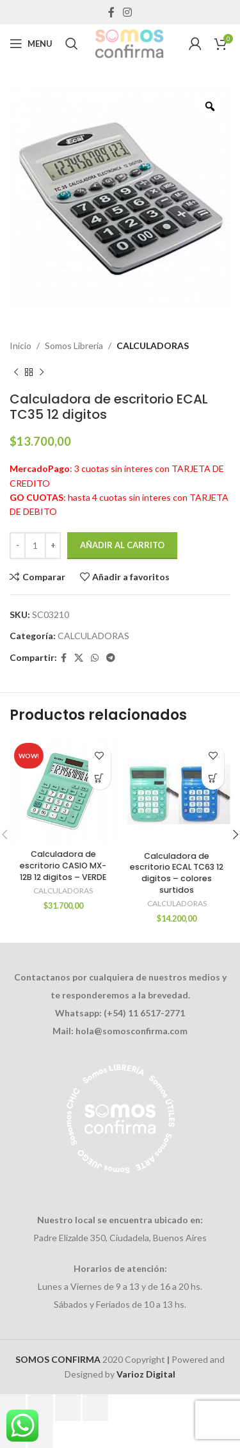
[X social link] (78, 658)
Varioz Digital (145, 1374)
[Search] (71, 43)
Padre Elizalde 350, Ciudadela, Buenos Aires (120, 1237)
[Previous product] (16, 372)
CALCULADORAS (152, 345)
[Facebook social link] (111, 12)
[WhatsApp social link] (94, 658)
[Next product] (41, 372)
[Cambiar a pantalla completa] (40, 1407)
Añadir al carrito (122, 545)
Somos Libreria (74, 345)
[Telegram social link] (110, 658)
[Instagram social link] (127, 12)
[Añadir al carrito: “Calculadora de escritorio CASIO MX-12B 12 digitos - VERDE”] (99, 778)
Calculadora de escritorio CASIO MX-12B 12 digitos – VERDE (63, 865)
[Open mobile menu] (31, 43)
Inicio (20, 345)
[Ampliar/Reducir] (13, 1407)
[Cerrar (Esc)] (95, 1407)
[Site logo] (129, 42)
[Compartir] (68, 1407)
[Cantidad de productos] (35, 545)
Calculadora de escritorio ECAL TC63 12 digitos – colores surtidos (176, 872)
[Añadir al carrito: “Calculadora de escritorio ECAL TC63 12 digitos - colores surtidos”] (213, 778)
